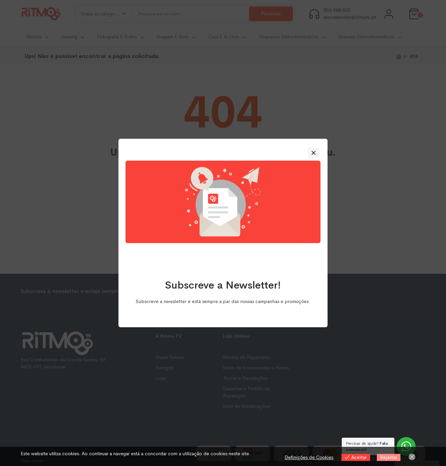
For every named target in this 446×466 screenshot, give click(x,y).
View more (32, 461)
